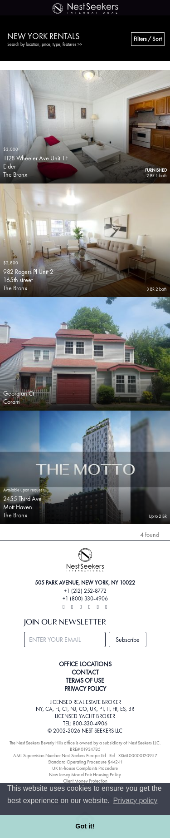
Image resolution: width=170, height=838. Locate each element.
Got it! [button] (84, 826)
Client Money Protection (85, 781)
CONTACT (85, 672)
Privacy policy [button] (135, 800)
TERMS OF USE (85, 680)
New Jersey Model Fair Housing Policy (85, 775)
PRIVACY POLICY (85, 688)
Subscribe (128, 639)
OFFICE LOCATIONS (85, 664)
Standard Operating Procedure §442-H (85, 762)
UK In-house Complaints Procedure (85, 768)
